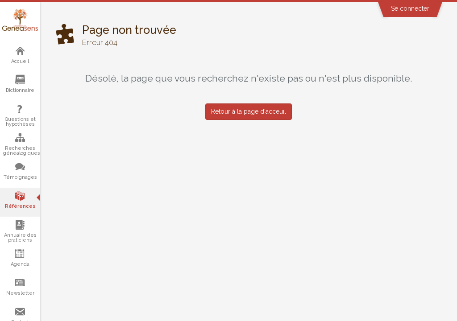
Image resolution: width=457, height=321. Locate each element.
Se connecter (410, 8)
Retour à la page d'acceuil (248, 111)
